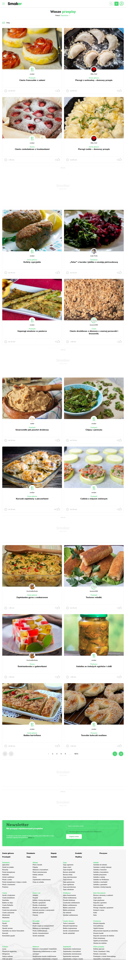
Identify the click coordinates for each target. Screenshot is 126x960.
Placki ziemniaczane (40, 872)
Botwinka (36, 923)
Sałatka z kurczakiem (100, 872)
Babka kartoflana (32, 735)
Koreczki (5, 933)
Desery (32, 147)
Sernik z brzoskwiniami (41, 933)
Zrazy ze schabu (38, 882)
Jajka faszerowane (69, 895)
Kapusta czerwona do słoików (103, 936)
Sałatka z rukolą (99, 877)
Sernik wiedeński (38, 936)
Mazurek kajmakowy (70, 926)
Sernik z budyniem (8, 895)
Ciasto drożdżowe (8, 898)
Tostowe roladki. (94, 597)
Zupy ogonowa (68, 865)
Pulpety (35, 867)
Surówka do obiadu (100, 865)
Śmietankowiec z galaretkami (32, 666)
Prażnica (5, 887)
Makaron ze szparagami (41, 928)
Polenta (35, 915)
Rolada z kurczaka (99, 954)
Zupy (29, 857)
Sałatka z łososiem (100, 870)
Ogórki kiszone (98, 928)
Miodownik (6, 915)
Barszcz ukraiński (69, 872)
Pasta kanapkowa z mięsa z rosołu (14, 882)
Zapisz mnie (74, 836)
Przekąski (32, 78)
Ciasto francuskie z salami (32, 80)
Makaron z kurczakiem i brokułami (45, 949)
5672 (76, 754)
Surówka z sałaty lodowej (102, 867)
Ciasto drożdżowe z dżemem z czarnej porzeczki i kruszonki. (94, 332)
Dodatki (78, 853)
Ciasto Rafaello (7, 905)
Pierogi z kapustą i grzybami (103, 908)
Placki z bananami (8, 884)
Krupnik (35, 898)
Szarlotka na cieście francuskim (13, 931)
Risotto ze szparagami (40, 908)
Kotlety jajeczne (98, 949)
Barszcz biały (67, 875)
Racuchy (5, 870)
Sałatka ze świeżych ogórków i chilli (94, 666)
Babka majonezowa (70, 928)
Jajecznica (5, 865)
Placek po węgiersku (9, 951)
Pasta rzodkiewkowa (40, 931)
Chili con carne (7, 959)
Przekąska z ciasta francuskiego (104, 956)
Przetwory (93, 664)
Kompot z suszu (98, 910)
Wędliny (78, 857)
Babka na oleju (7, 903)
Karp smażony (98, 905)
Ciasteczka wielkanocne (71, 903)
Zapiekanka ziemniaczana (72, 954)
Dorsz (35, 877)
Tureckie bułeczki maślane (94, 735)
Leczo (4, 949)
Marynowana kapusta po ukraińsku (105, 931)
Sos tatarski (67, 913)
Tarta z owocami (69, 923)
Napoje (54, 853)
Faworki (5, 926)
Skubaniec (6, 918)
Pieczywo (94, 733)
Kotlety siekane (38, 875)
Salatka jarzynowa (99, 875)
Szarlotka (5, 900)
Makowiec (5, 908)
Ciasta (94, 329)
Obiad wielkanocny (69, 898)
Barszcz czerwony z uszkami (103, 895)
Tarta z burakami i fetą (101, 951)
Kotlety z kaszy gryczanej (41, 900)
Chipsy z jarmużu (94, 430)
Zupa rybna (97, 898)
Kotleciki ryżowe (38, 913)
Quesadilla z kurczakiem (101, 959)
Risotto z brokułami (39, 905)
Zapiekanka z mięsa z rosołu (73, 959)
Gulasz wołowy (7, 956)
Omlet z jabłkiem (8, 877)
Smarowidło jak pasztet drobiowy (32, 430)
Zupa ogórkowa (68, 884)
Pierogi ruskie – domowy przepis (94, 149)
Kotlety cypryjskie (32, 262)
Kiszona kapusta (99, 923)
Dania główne (94, 78)
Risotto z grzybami (39, 903)
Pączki (4, 923)
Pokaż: (63, 15)
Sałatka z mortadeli (100, 882)
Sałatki (54, 857)
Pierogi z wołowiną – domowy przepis (93, 80)
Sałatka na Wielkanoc (101, 880)
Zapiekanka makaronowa (42, 880)
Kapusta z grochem (100, 903)
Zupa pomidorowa (69, 887)
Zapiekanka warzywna (71, 956)
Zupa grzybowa (98, 900)
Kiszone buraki (98, 933)
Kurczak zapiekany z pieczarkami (32, 498)
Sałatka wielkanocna (70, 915)
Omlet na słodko (8, 867)
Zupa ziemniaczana (70, 877)
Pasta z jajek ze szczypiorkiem (43, 926)
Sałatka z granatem (100, 884)
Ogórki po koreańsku (100, 941)
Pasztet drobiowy (69, 900)
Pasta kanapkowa (8, 872)
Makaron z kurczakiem (40, 870)
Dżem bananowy (99, 938)
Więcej (30, 837)
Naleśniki (5, 875)
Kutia (95, 913)
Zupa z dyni (67, 867)
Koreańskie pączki (8, 936)
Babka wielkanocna (70, 905)
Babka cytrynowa (69, 908)
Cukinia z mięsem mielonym (94, 498)
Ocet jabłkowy (98, 926)
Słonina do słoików (100, 943)
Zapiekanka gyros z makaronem (32, 597)
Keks (95, 915)
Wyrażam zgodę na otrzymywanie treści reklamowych (83, 832)
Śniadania (93, 260)
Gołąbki (35, 895)
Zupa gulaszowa (69, 882)
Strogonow (6, 954)
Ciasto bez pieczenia (9, 910)
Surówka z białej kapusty (102, 887)
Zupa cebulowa (68, 889)
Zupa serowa (67, 880)
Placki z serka (7, 880)
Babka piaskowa (69, 910)
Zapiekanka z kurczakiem (72, 951)
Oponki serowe (7, 928)
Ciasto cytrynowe (8, 913)
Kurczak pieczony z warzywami (43, 910)
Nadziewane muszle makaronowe (44, 956)
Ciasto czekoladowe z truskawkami (32, 149)
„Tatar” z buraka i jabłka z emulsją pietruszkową (94, 262)
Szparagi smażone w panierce (32, 331)
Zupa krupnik (67, 870)
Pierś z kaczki (37, 865)
